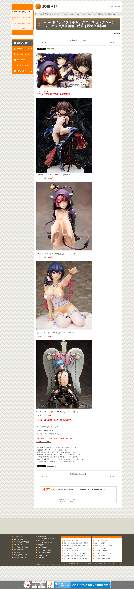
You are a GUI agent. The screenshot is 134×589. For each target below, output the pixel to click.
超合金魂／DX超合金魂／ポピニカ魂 (75, 555)
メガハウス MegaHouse (102, 560)
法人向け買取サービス (20, 563)
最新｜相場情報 (18, 548)
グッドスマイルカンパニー (103, 550)
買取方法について (19, 553)
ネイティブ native (100, 558)
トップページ (18, 545)
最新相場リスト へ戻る (79, 40)
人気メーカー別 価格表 (44, 561)
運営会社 (73, 578)
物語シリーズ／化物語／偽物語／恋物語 (76, 553)
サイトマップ (117, 578)
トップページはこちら (43, 442)
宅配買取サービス (19, 558)
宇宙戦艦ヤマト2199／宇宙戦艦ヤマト (75, 565)
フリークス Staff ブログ (21, 566)
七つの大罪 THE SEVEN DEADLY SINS (76, 568)
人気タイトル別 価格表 (44, 559)
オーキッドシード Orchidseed (104, 555)
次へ (111, 42)
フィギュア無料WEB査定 (44, 430)
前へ (45, 42)
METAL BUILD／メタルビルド (73, 558)
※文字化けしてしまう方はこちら (67, 509)
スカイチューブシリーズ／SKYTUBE (75, 563)
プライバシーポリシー (105, 578)
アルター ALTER (100, 553)
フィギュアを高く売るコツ (22, 556)
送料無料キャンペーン (44, 553)
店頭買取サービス (19, 561)
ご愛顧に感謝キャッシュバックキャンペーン (47, 546)
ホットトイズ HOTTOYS (102, 568)
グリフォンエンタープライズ (103, 563)
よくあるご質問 (42, 564)
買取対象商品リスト (44, 556)
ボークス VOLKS (100, 565)
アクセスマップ (82, 578)
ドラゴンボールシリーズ (71, 560)
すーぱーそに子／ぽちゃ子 (72, 550)
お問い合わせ (42, 566)
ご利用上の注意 (93, 578)
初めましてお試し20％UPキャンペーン (46, 550)
